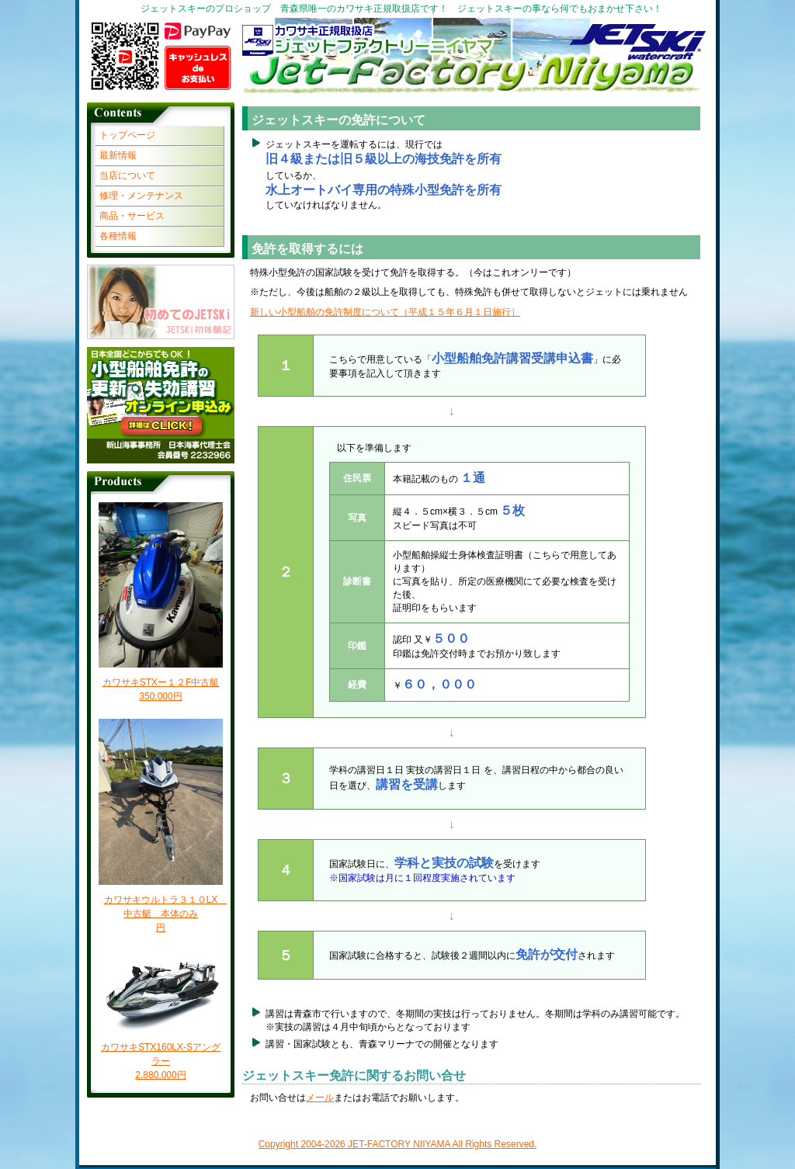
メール (320, 1097)
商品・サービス (132, 215)
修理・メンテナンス (141, 195)
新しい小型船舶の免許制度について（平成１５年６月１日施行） (385, 312)
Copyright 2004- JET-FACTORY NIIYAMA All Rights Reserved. (398, 1144)
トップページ (127, 135)
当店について (127, 175)
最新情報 (118, 155)
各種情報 (118, 236)
